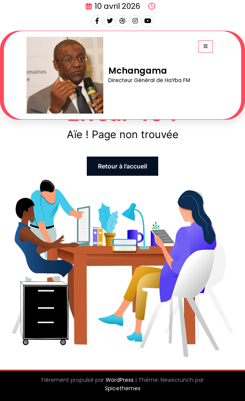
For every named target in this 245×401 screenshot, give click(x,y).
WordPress (120, 380)
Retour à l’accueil (122, 166)
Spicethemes (123, 388)
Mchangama (137, 70)
